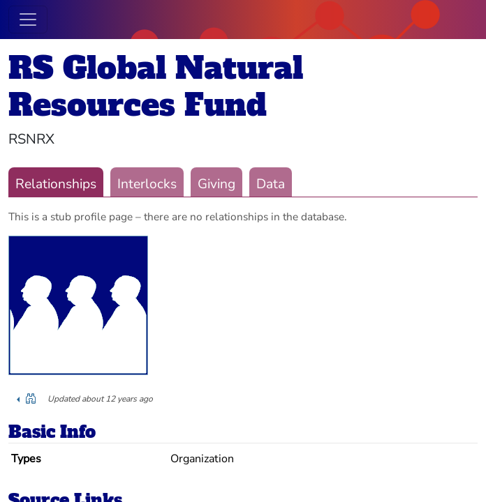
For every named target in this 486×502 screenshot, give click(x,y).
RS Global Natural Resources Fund (155, 86)
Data (270, 184)
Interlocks (147, 184)
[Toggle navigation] (27, 19)
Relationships (55, 184)
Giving (216, 184)
